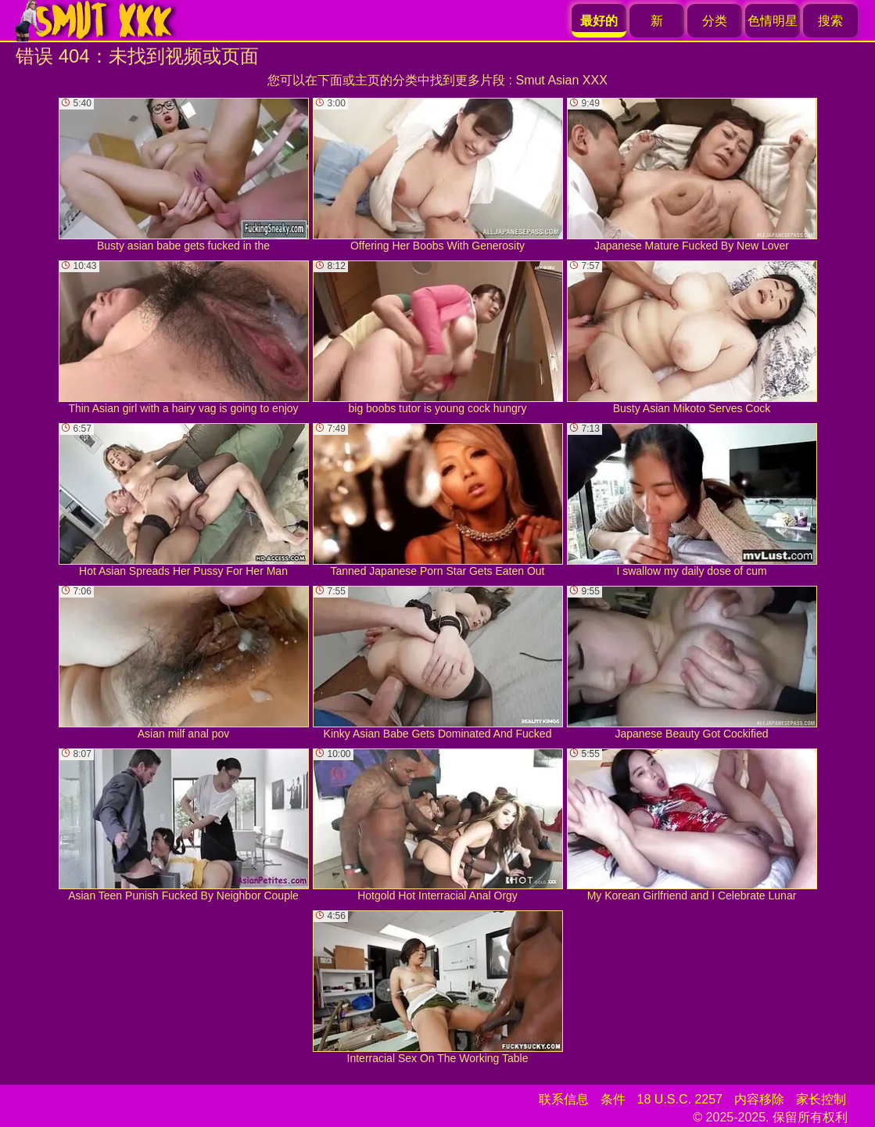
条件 (613, 1099)
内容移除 (759, 1099)
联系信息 (564, 1099)
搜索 (830, 20)
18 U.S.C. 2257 (680, 1099)
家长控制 (821, 1099)
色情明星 (773, 20)
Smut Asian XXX (561, 80)
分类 (714, 20)
